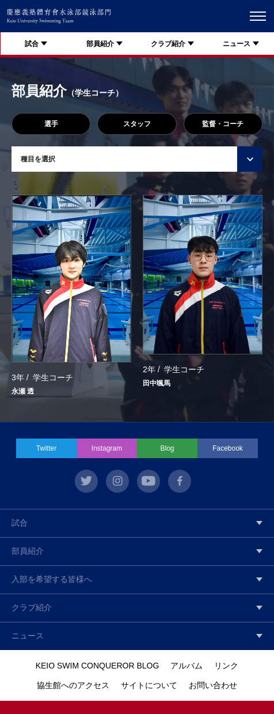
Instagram (107, 448)
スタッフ (137, 124)
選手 (51, 124)
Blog (167, 448)
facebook (179, 481)
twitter (86, 481)
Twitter (46, 448)
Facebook (227, 448)
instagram (117, 481)
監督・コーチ (222, 124)
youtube (148, 481)
